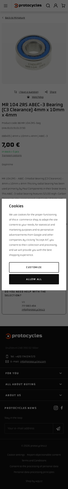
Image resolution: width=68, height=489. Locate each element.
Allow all (34, 279)
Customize (34, 267)
